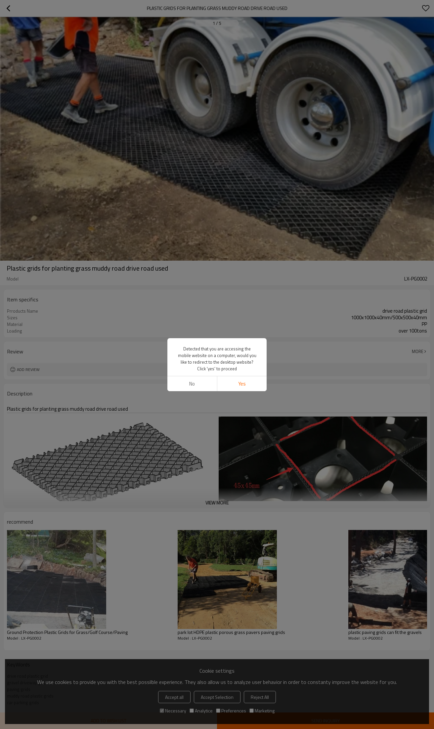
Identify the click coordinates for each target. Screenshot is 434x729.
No (192, 161)
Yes (242, 161)
